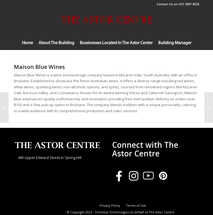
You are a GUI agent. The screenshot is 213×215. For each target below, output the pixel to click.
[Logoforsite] (106, 29)
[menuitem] (27, 43)
